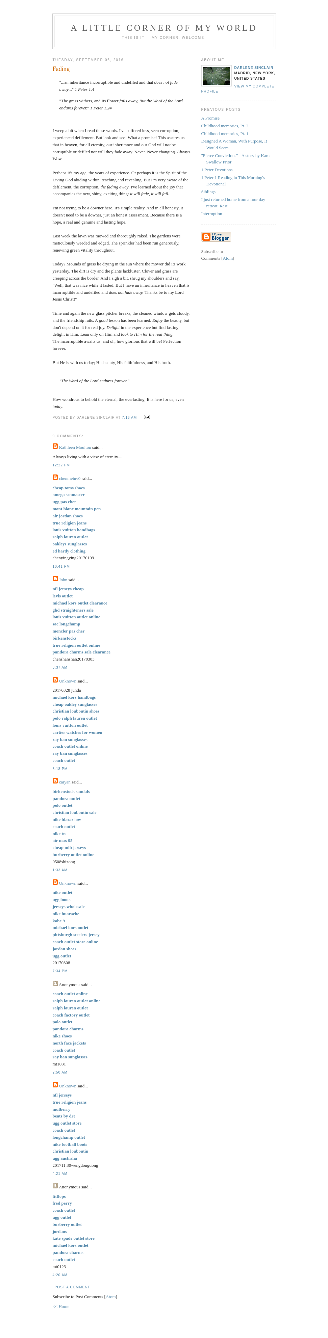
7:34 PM (60, 971)
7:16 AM (130, 417)
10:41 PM (61, 566)
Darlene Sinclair (254, 68)
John (63, 579)
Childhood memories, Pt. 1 (225, 133)
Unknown (67, 681)
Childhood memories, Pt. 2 (225, 125)
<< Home (61, 1306)
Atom (111, 1296)
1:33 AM (60, 870)
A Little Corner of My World (164, 28)
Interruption (211, 213)
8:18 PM (60, 769)
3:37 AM (60, 667)
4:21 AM (60, 1174)
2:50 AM (60, 1072)
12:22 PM (61, 465)
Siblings (208, 191)
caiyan (65, 781)
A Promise (210, 118)
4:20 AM (60, 1275)
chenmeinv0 (70, 478)
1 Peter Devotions (217, 169)
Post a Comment (72, 1287)
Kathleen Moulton (75, 447)
